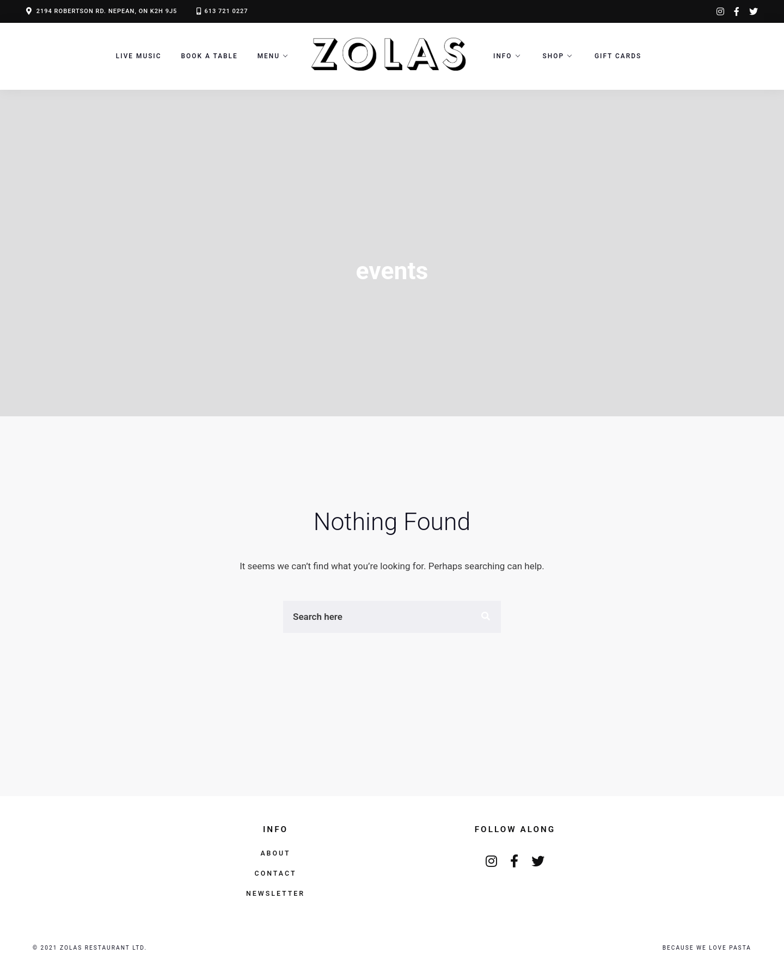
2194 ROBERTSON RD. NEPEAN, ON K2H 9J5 (106, 11)
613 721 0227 (226, 11)
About (275, 853)
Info (502, 56)
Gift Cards (618, 56)
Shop (553, 56)
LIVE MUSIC (139, 56)
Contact (276, 873)
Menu (269, 56)
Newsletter (275, 893)
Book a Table (209, 56)
